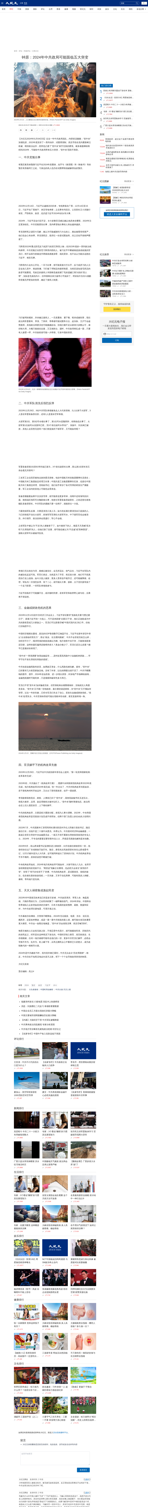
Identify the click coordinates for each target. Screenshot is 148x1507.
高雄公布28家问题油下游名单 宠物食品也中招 (118, 91)
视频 (74, 9)
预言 (33, 985)
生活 (123, 9)
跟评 (87, 1479)
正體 (21, 3)
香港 (58, 9)
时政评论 (27, 51)
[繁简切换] (53, 130)
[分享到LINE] (26, 130)
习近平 (47, 985)
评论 (43, 9)
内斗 (55, 985)
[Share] (15, 1068)
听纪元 (83, 9)
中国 (19, 9)
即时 (11, 9)
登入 (144, 3)
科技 (99, 9)
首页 (3, 9)
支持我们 (117, 309)
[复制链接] (37, 130)
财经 (91, 9)
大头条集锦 (33, 989)
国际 (35, 9)
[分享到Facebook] (20, 130)
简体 (25, 3)
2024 (27, 985)
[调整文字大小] (48, 130)
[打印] (42, 130)
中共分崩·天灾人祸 (63, 989)
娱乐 (107, 9)
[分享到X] (31, 130)
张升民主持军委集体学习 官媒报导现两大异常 (118, 118)
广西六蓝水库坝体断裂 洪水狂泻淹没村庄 (118, 125)
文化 (115, 9)
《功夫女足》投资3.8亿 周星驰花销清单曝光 (118, 98)
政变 (40, 985)
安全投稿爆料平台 (60, 1433)
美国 (27, 9)
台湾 (50, 9)
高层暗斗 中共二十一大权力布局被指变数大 (118, 105)
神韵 (130, 9)
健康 (66, 9)
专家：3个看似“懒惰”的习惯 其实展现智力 (118, 112)
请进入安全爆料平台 (117, 214)
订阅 (117, 340)
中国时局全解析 (46, 989)
